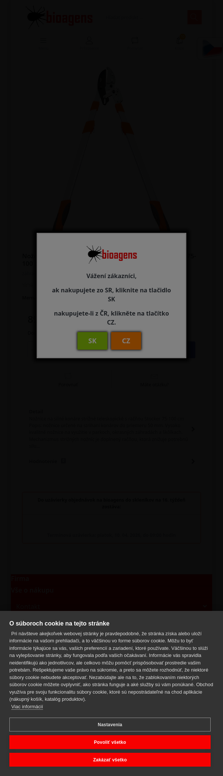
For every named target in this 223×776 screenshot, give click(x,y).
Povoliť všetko (110, 742)
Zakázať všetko (110, 760)
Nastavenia (110, 724)
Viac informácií (27, 706)
